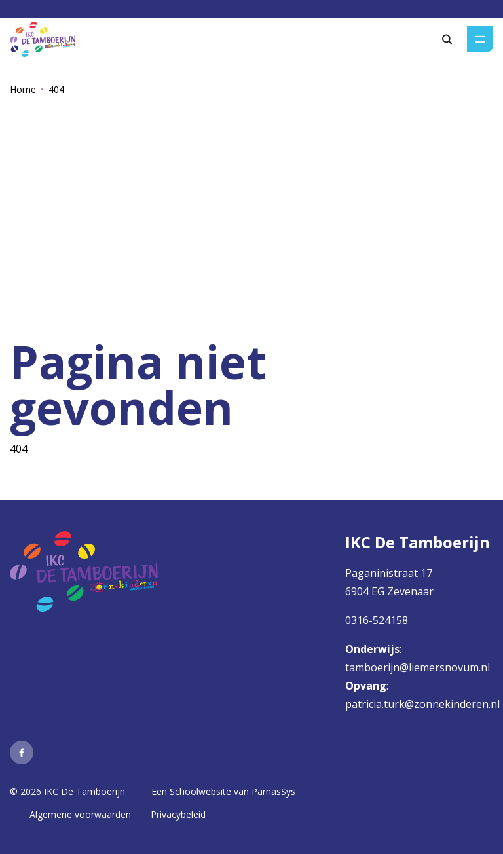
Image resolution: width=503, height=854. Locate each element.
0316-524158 (376, 620)
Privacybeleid (178, 814)
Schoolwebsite (200, 791)
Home (23, 89)
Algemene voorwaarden (80, 814)
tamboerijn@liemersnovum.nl (419, 667)
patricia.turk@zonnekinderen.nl (422, 704)
